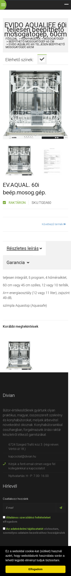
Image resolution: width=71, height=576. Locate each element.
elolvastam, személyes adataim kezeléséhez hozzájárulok (34, 530)
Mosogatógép (54, 38)
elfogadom (27, 519)
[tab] (42, 59)
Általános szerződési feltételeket (28, 517)
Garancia (18, 262)
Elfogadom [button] (35, 569)
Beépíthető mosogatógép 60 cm (31, 41)
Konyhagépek (31, 38)
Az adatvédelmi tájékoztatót (24, 529)
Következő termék (54, 224)
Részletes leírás (24, 248)
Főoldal (12, 38)
